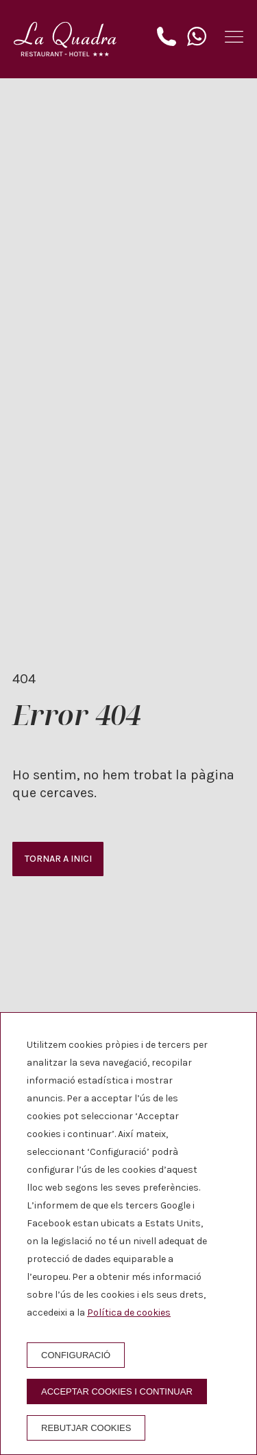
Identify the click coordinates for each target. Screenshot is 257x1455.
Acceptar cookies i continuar (117, 1391)
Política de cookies (129, 1312)
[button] (234, 36)
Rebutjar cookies (86, 1428)
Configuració (75, 1355)
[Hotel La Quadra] (65, 39)
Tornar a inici (58, 858)
